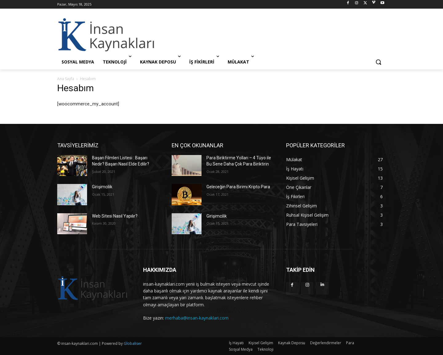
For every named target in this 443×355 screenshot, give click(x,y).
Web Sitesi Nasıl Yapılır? (115, 216)
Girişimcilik (102, 186)
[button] (378, 62)
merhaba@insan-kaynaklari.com (197, 318)
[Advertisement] (268, 34)
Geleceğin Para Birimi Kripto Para (238, 186)
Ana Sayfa (65, 78)
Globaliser (133, 343)
